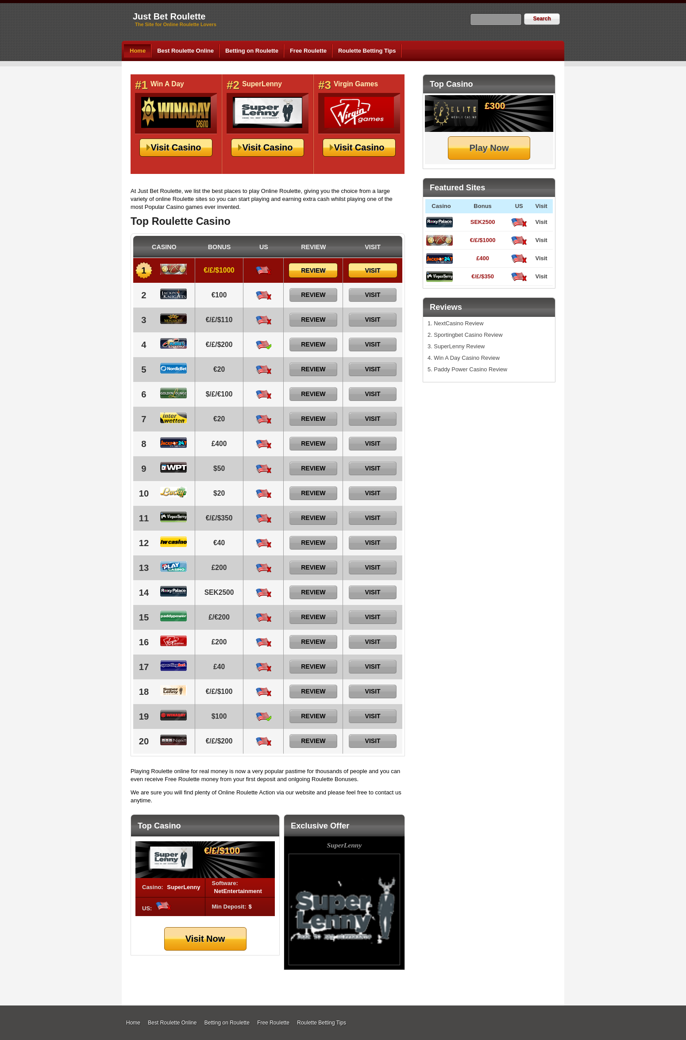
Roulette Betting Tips (367, 50)
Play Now (489, 148)
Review (313, 270)
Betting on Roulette (251, 50)
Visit (541, 222)
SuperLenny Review (459, 346)
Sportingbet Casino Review (468, 334)
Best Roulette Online (185, 50)
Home (138, 50)
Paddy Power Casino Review (470, 369)
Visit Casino (175, 147)
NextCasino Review (458, 323)
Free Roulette (308, 50)
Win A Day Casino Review (467, 357)
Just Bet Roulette (169, 16)
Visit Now (205, 939)
